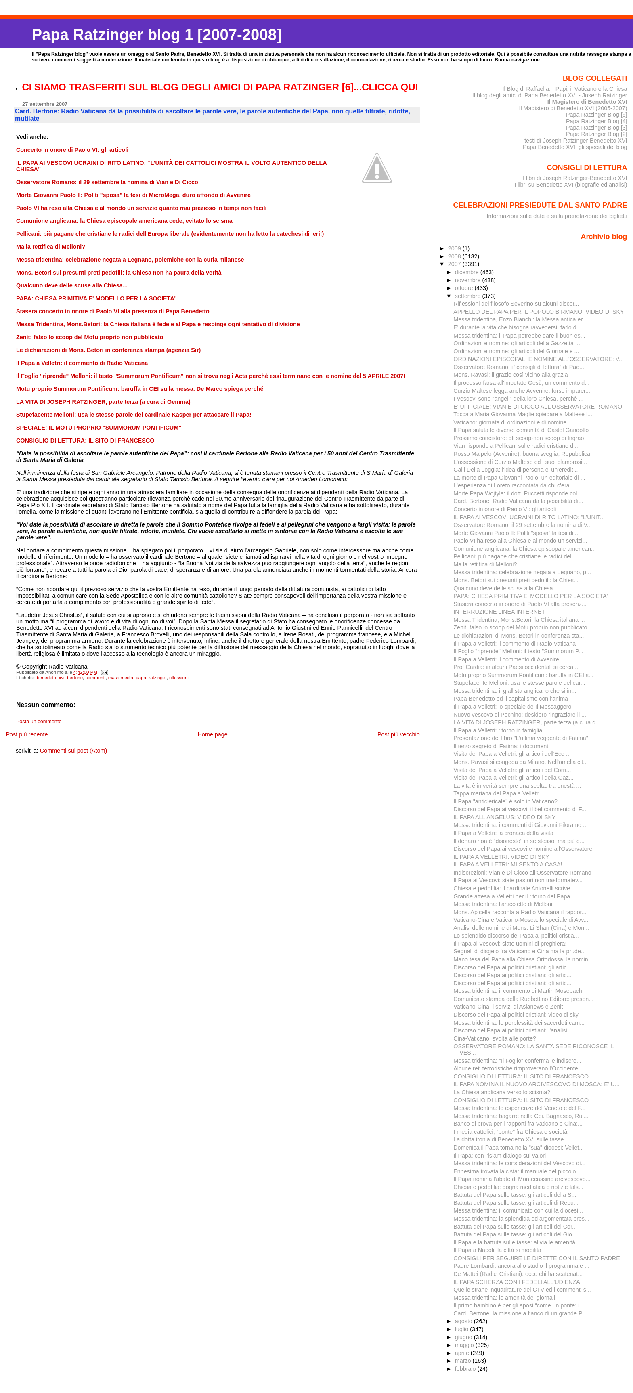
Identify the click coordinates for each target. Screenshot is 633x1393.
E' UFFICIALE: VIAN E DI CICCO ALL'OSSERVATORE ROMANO (537, 406)
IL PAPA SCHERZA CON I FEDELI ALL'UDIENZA (516, 1282)
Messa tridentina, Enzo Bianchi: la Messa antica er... (520, 319)
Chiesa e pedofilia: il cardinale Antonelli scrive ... (514, 888)
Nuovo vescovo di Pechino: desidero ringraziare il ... (519, 714)
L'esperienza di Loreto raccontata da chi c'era (511, 485)
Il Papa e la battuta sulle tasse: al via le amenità (514, 1242)
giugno (464, 1337)
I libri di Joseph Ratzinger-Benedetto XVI (575, 178)
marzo (464, 1360)
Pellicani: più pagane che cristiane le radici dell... (515, 556)
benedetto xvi (51, 677)
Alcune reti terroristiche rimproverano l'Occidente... (518, 1068)
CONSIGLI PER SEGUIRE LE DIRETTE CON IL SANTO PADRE (536, 1258)
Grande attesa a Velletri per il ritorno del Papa (511, 896)
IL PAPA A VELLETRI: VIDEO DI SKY (501, 857)
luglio (462, 1329)
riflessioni (179, 677)
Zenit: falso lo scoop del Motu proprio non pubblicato (520, 627)
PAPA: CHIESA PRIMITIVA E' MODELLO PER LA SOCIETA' (530, 596)
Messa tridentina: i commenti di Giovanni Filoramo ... (520, 825)
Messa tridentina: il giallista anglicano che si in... (514, 691)
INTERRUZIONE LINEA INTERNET (499, 611)
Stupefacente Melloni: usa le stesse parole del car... (519, 683)
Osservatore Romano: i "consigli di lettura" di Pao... (518, 367)
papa (141, 677)
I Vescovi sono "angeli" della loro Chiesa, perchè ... (518, 398)
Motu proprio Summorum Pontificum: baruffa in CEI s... (523, 675)
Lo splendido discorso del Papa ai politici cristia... (516, 935)
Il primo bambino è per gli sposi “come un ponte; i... (518, 1305)
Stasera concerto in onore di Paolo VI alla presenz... (519, 604)
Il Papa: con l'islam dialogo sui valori (499, 1155)
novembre (468, 280)
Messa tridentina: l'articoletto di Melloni (502, 904)
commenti (96, 677)
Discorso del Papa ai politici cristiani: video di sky (516, 1014)
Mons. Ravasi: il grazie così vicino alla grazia (510, 374)
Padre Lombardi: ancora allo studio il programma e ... (521, 1266)
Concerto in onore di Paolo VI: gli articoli (504, 509)
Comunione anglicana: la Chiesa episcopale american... (524, 548)
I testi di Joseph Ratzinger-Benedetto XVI (574, 140)
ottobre (465, 288)
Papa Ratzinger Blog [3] (596, 127)
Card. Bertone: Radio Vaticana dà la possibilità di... (518, 501)
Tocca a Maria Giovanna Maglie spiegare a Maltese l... (522, 414)
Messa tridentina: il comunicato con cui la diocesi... (518, 1210)
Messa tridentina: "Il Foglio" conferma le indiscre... (517, 1060)
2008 (455, 256)
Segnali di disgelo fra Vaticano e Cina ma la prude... (519, 951)
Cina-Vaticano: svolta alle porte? (494, 1038)
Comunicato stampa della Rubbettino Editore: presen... (523, 999)
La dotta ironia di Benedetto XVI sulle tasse (508, 1139)
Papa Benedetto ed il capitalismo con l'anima (510, 698)
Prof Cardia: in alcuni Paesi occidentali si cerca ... (516, 667)
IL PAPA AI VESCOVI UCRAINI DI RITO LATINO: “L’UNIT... (529, 517)
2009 (455, 248)
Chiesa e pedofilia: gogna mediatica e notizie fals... (518, 1187)
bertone (75, 677)
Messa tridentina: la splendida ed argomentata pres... (521, 1218)
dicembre (467, 272)
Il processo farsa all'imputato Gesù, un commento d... (521, 383)
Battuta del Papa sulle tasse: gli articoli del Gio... (515, 1234)
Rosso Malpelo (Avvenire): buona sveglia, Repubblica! (522, 454)
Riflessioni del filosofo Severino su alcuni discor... (516, 303)
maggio (465, 1345)
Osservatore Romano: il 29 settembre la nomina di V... (522, 525)
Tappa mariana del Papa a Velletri (496, 793)
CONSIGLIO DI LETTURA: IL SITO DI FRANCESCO (521, 1076)
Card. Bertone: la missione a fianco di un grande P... (519, 1313)
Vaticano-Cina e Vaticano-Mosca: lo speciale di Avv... (520, 920)
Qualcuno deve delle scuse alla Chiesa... (505, 588)
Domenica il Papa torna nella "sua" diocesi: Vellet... (518, 1147)
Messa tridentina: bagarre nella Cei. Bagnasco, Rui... (520, 1116)
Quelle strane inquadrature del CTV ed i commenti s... (522, 1289)
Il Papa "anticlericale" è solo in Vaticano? (505, 801)
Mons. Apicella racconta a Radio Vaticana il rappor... (519, 912)
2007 (455, 264)
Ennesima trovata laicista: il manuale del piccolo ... (517, 1171)
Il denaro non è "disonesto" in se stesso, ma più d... (519, 841)
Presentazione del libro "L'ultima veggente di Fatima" (520, 738)
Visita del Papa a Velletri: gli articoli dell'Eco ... (512, 754)
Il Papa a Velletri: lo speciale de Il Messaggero (512, 706)
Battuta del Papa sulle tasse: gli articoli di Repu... (516, 1203)
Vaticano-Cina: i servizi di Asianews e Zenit (508, 1006)
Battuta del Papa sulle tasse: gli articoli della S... (514, 1195)
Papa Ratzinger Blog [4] (596, 121)
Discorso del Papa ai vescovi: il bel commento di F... (519, 809)
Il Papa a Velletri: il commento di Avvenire (506, 659)
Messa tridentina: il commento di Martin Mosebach (517, 991)
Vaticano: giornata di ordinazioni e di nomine (509, 422)
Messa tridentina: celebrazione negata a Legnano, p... (522, 572)
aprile (463, 1353)
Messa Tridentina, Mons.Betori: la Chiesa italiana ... (519, 620)
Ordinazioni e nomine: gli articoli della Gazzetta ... (516, 343)
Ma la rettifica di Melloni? (485, 564)
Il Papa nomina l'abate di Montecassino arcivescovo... (521, 1179)
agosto (464, 1321)
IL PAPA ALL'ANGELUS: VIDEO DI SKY (504, 817)
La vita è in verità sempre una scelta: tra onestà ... (517, 786)
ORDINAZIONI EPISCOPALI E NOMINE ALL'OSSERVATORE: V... (538, 359)
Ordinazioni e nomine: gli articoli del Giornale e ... (516, 351)
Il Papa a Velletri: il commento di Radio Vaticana (514, 643)
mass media (120, 677)
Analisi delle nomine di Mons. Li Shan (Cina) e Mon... (521, 928)
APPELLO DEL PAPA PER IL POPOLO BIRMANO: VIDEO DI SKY (538, 311)
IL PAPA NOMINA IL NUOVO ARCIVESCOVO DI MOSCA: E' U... (536, 1084)
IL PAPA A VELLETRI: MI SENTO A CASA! (507, 864)
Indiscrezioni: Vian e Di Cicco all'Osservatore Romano (522, 872)
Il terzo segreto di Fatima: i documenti (501, 746)
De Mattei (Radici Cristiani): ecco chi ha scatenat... (518, 1274)
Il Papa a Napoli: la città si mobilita (497, 1250)
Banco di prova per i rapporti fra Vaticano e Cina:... (518, 1123)
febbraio (466, 1369)
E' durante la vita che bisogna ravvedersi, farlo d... (517, 327)
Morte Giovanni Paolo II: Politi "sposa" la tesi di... (515, 533)
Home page (212, 734)
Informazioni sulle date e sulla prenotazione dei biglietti (557, 216)
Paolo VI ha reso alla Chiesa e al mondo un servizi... (520, 540)
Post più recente (27, 734)
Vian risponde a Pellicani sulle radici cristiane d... (515, 446)
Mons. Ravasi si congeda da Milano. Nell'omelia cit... (520, 762)
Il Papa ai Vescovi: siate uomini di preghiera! (509, 943)
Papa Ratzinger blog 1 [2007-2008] (156, 34)
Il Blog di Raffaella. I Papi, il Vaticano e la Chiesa (564, 89)
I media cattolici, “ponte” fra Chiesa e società (510, 1132)
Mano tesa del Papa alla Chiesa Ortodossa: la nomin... (523, 959)
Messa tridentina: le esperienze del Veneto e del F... (519, 1108)
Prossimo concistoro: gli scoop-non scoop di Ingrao (518, 438)
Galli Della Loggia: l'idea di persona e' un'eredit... (515, 469)
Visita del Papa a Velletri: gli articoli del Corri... (512, 770)
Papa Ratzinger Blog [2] (596, 134)
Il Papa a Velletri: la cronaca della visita (503, 833)
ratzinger (157, 677)
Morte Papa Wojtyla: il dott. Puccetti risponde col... (517, 493)
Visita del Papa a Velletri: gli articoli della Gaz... (513, 777)
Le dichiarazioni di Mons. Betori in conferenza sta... (518, 635)
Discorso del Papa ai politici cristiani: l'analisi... (512, 1030)
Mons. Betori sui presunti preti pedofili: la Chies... (516, 580)
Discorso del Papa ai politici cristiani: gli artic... (512, 967)
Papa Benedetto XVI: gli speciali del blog (575, 147)
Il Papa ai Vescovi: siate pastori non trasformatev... (518, 880)
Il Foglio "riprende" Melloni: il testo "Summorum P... (518, 651)
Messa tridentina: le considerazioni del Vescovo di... (519, 1163)
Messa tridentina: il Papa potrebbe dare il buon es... (519, 335)
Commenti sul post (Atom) (73, 750)
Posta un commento (39, 721)
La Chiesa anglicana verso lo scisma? (501, 1092)
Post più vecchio (398, 734)
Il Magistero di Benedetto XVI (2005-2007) (573, 108)
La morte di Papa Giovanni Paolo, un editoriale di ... (519, 477)
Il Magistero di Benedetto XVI (587, 102)
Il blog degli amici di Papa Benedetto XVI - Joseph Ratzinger (549, 95)
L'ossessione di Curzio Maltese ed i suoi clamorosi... (520, 462)
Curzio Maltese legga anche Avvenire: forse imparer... (521, 391)
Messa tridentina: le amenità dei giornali (504, 1297)
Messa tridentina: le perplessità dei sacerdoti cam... (519, 1023)
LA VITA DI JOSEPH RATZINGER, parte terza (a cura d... (526, 722)
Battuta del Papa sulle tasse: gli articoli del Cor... (515, 1226)
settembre (468, 296)
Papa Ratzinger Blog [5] (596, 114)
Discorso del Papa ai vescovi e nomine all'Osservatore (522, 848)
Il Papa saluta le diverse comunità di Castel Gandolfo (521, 430)
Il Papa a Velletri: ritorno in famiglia (497, 730)
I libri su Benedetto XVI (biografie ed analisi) (570, 184)
